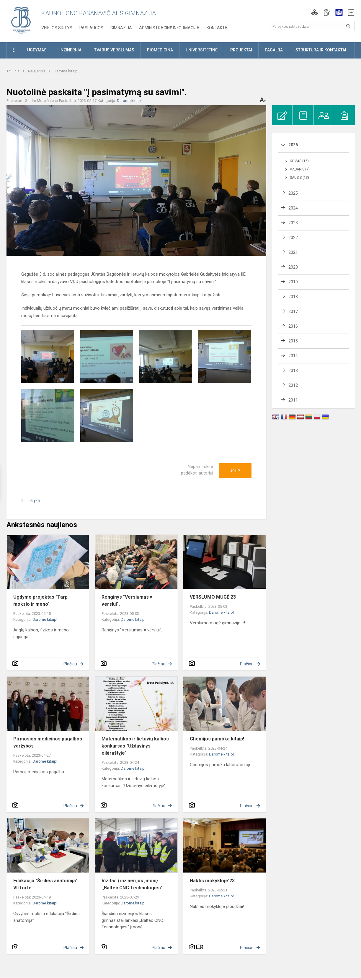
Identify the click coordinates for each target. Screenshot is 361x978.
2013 (293, 370)
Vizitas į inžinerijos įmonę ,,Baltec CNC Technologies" (132, 884)
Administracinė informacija (169, 27)
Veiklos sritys (56, 27)
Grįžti (35, 500)
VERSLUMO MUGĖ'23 (213, 597)
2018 (293, 296)
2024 (293, 208)
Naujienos (37, 71)
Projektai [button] (241, 50)
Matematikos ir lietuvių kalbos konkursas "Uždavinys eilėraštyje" (135, 746)
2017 (293, 311)
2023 (293, 222)
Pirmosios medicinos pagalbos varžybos (47, 742)
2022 (293, 237)
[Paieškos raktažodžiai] (311, 26)
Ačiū (235, 470)
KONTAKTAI (217, 27)
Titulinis (13, 71)
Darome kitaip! (66, 71)
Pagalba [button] (274, 50)
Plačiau (70, 664)
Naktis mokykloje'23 (212, 880)
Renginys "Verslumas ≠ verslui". (127, 600)
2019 (293, 282)
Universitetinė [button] (202, 50)
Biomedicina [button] (160, 50)
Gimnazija (121, 27)
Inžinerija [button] (70, 50)
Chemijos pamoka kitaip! (217, 739)
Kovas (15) (299, 161)
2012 (293, 385)
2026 (293, 144)
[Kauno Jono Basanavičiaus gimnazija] (20, 20)
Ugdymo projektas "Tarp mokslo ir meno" (40, 600)
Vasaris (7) (300, 169)
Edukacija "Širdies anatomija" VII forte (45, 884)
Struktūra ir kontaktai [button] (320, 50)
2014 (293, 355)
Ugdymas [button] (37, 50)
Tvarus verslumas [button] (114, 50)
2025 (293, 193)
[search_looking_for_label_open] (348, 26)
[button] (314, 12)
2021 (293, 252)
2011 (293, 400)
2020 (293, 267)
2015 (293, 341)
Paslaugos (91, 27)
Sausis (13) (299, 178)
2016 (293, 326)
